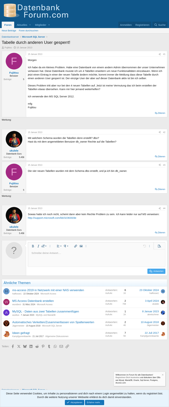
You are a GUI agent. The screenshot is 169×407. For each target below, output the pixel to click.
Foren (8, 24)
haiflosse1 (17, 294)
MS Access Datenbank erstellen (33, 301)
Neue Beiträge (9, 30)
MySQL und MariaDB (46, 315)
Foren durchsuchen (28, 30)
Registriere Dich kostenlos (128, 378)
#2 (164, 132)
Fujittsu (8, 47)
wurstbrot (16, 304)
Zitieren (161, 113)
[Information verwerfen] (162, 375)
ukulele (155, 304)
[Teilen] (159, 54)
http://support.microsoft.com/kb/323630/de (52, 217)
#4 (164, 208)
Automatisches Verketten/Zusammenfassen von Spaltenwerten (53, 322)
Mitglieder (40, 24)
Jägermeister (18, 326)
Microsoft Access (48, 294)
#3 (164, 165)
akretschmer (153, 314)
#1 (164, 54)
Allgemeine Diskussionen (56, 336)
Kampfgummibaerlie (21, 336)
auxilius (15, 315)
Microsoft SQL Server (52, 326)
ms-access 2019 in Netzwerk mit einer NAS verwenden (48, 290)
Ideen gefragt (21, 333)
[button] (30, 25)
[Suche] (159, 25)
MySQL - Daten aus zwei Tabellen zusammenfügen (45, 311)
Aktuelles (22, 24)
